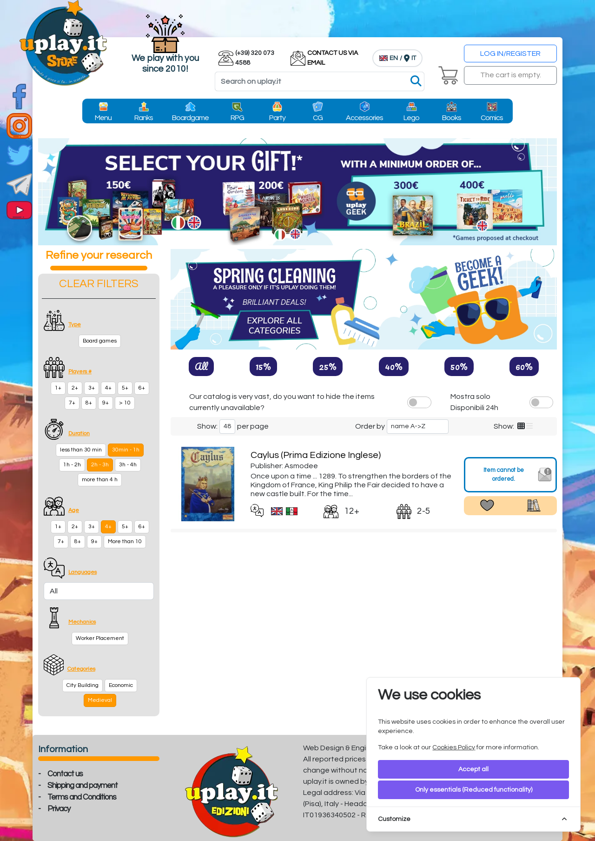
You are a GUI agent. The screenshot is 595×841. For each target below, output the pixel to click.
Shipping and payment (82, 785)
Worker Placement (100, 638)
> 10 (125, 403)
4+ (108, 388)
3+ (91, 388)
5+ (125, 388)
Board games (100, 341)
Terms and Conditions (81, 797)
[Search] (319, 81)
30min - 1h (125, 450)
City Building (82, 685)
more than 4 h (100, 480)
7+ (72, 403)
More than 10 (125, 541)
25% (328, 366)
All (201, 366)
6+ (142, 388)
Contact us (65, 774)
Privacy (58, 809)
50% (459, 366)
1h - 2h (72, 465)
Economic (121, 685)
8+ (89, 403)
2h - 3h (100, 465)
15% (263, 366)
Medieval (100, 700)
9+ (105, 403)
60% (524, 366)
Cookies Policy (453, 747)
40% (394, 366)
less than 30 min (81, 450)
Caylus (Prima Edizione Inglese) (316, 455)
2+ (75, 388)
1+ (58, 388)
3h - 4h (128, 465)
